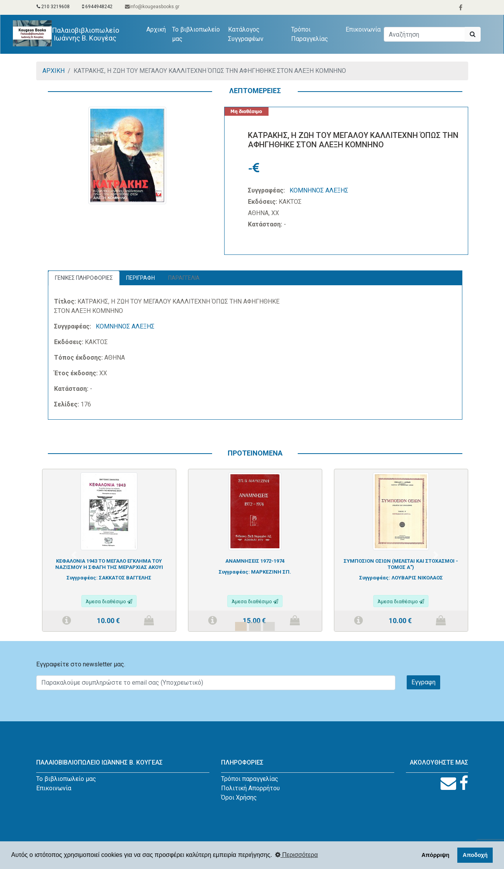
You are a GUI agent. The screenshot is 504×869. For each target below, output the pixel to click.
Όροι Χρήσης (239, 797)
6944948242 (97, 6)
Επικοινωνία (363, 29)
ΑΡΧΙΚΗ (53, 70)
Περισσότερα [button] (296, 854)
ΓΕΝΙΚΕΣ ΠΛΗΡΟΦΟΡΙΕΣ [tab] (84, 278)
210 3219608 (53, 6)
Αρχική (158, 29)
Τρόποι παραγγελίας (249, 778)
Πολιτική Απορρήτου (250, 788)
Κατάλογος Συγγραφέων (245, 34)
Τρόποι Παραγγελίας (310, 34)
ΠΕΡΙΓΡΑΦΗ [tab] (140, 278)
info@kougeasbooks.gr (152, 6)
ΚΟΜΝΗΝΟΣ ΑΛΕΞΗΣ (319, 190)
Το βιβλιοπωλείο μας (196, 34)
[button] (74, 555)
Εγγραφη (423, 682)
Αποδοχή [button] (475, 855)
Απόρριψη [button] (435, 855)
